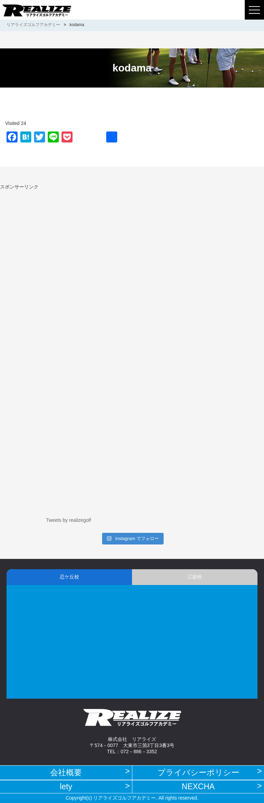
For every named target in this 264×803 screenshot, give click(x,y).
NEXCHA (198, 786)
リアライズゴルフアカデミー (33, 24)
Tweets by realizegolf (68, 520)
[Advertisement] (58, 238)
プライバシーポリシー (198, 772)
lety (66, 786)
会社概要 (66, 772)
